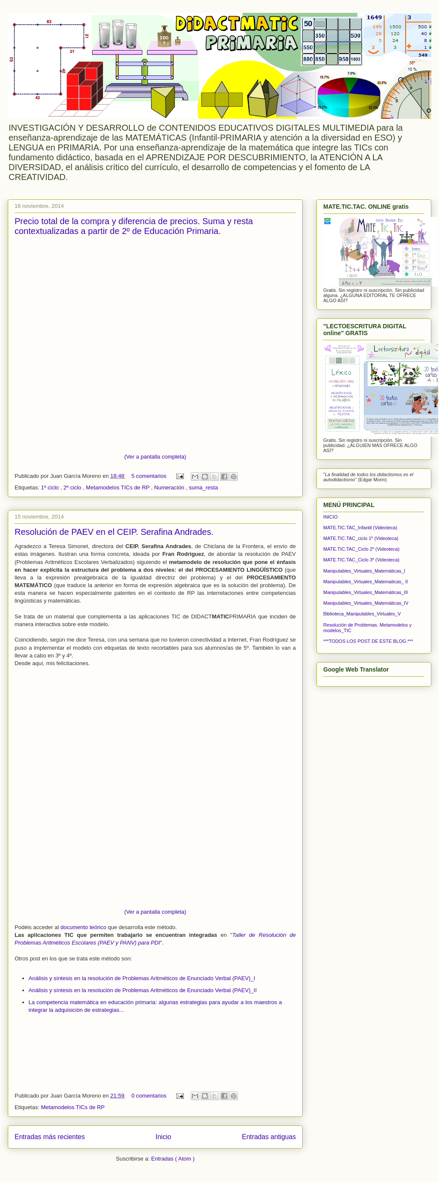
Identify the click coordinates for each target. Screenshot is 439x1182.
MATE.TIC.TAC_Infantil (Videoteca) (360, 527)
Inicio (163, 1136)
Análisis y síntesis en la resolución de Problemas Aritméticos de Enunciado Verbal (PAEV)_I (142, 978)
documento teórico (83, 927)
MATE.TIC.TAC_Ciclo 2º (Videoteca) (361, 549)
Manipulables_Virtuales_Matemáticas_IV (366, 603)
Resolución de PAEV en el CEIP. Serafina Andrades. (114, 532)
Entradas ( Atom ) (173, 1158)
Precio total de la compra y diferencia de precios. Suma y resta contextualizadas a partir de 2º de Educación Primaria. (134, 226)
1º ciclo (50, 487)
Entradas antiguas (269, 1136)
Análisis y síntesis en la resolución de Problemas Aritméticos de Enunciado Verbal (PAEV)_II (143, 990)
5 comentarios (149, 476)
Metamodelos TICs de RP (118, 487)
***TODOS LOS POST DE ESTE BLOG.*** (368, 641)
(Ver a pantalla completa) (155, 456)
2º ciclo (73, 487)
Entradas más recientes (50, 1136)
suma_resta (203, 487)
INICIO (330, 516)
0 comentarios (149, 1095)
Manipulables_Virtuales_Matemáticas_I (364, 570)
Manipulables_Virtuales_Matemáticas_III (365, 592)
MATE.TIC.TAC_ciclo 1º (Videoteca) (360, 538)
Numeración (170, 487)
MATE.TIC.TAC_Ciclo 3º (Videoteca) (361, 559)
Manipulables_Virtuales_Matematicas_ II (365, 581)
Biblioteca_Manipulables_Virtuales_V (362, 613)
